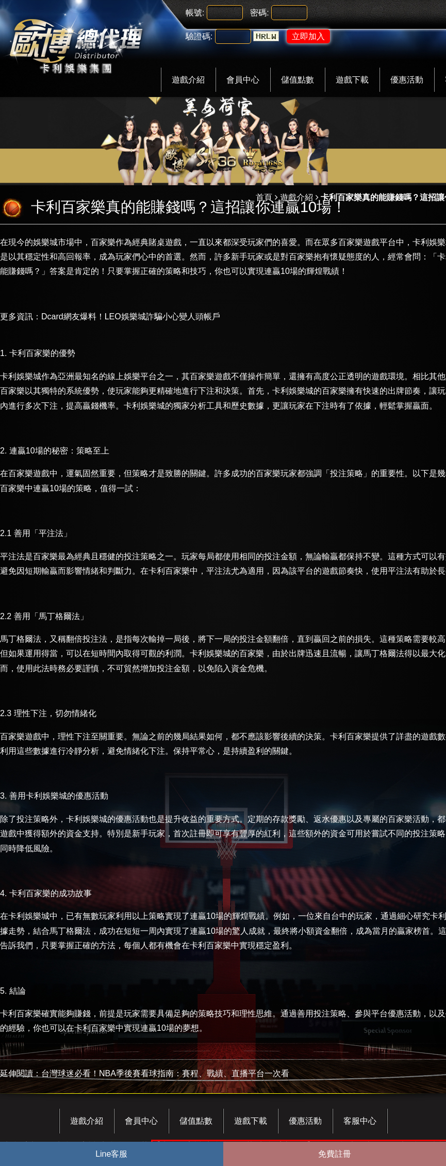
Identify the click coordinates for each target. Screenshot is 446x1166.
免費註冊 (334, 1153)
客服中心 (359, 1120)
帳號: (195, 12)
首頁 (264, 197)
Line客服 (111, 1153)
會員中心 (242, 79)
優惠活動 (406, 79)
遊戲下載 (352, 79)
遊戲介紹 (188, 79)
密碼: (259, 12)
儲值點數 (297, 79)
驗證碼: (199, 36)
